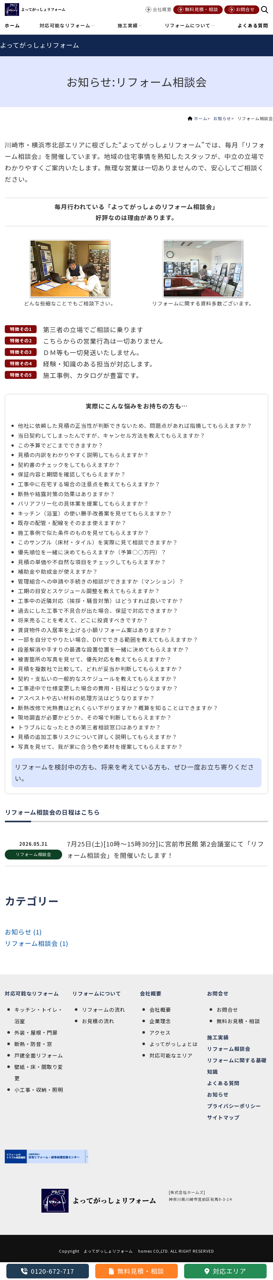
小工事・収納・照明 (38, 1089)
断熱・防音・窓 (33, 1044)
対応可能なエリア (171, 1055)
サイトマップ (223, 1117)
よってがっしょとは (173, 1044)
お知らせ (222, 118)
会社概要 (151, 993)
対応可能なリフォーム (32, 993)
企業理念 (160, 1021)
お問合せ (218, 993)
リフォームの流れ (103, 1009)
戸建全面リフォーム (38, 1055)
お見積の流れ (98, 1021)
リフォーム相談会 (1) (36, 943)
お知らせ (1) (23, 931)
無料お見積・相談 (238, 1021)
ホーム (12, 25)
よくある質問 (253, 25)
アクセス (160, 1032)
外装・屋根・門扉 (36, 1032)
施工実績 (218, 1037)
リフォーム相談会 (228, 1048)
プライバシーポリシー (234, 1106)
